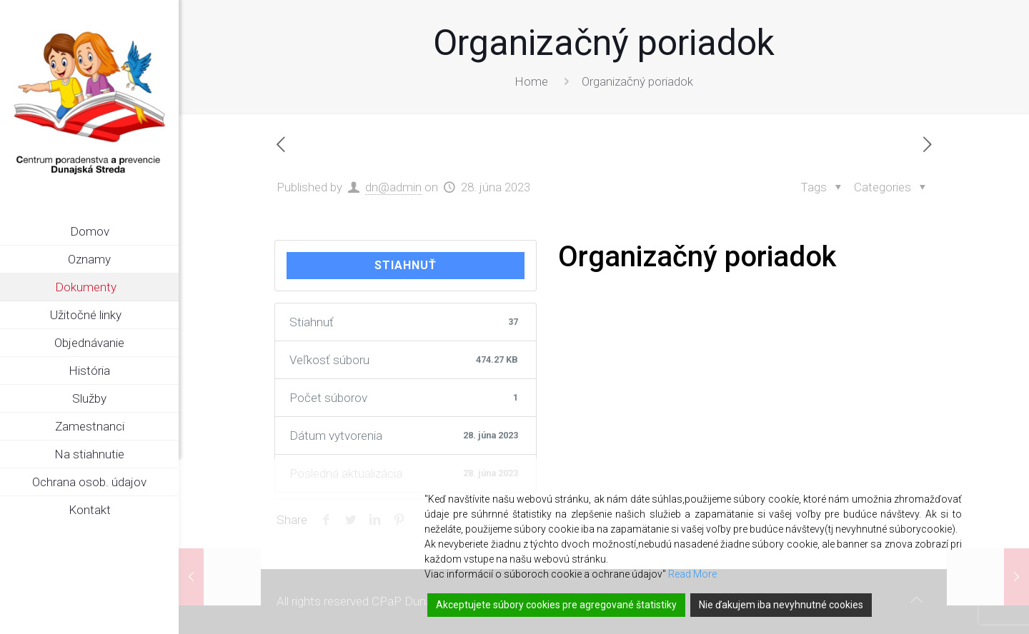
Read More (692, 574)
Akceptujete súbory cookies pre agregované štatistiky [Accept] (556, 604)
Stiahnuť (405, 265)
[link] (168, 288)
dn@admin (393, 187)
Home (531, 81)
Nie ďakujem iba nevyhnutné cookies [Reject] (781, 604)
